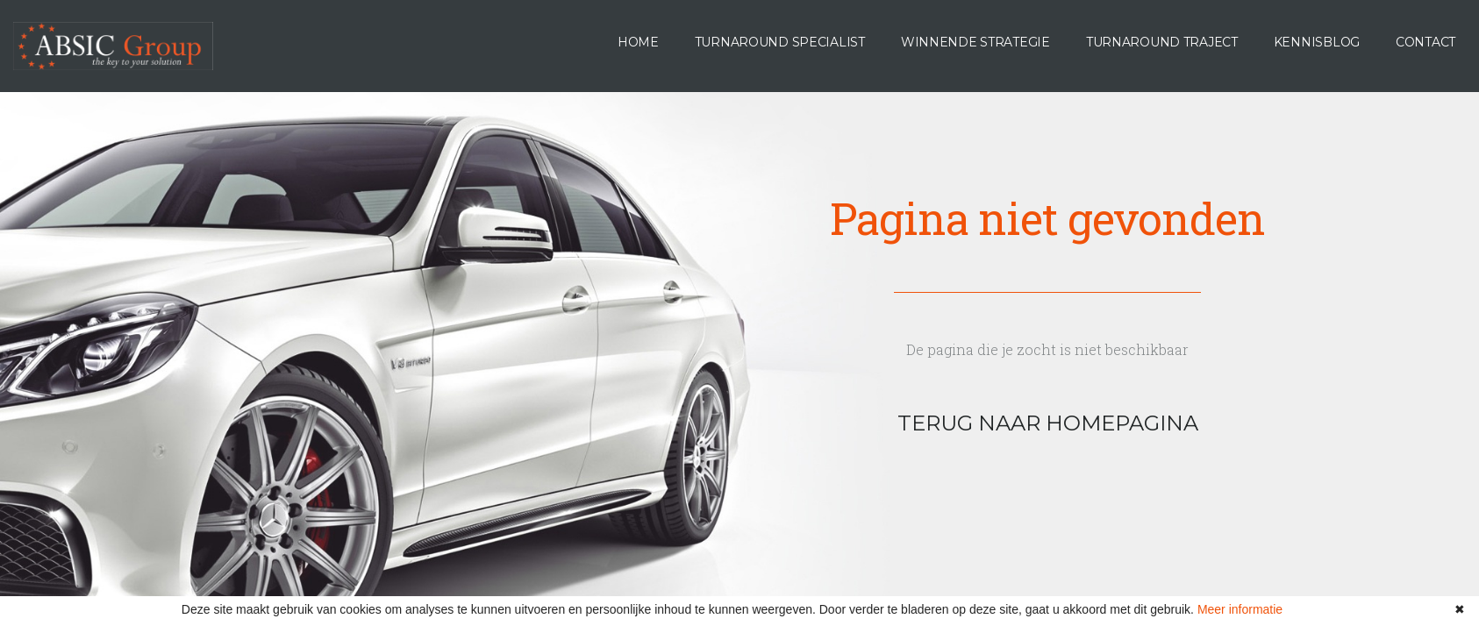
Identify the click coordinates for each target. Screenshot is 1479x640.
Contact (1425, 42)
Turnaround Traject (1162, 42)
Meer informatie (1240, 609)
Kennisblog (1317, 42)
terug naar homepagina (1047, 423)
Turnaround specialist (780, 42)
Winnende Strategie (975, 42)
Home (638, 42)
